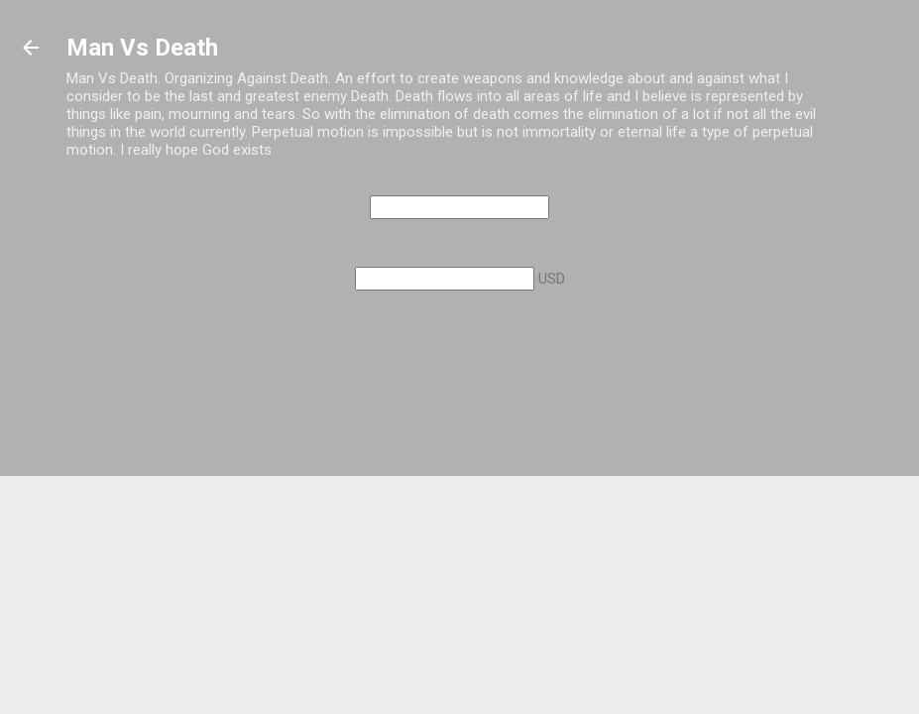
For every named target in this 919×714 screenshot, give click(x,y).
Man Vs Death (142, 47)
